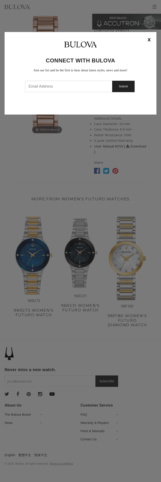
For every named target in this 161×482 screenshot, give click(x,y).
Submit (123, 86)
